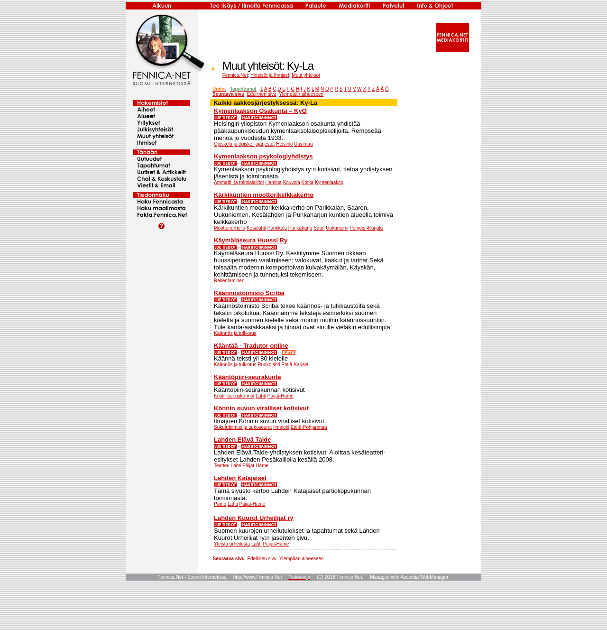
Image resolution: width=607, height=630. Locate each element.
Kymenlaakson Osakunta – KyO (260, 110)
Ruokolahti (269, 364)
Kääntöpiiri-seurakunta (247, 376)
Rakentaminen (229, 280)
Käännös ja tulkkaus (235, 333)
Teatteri (222, 465)
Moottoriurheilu (229, 228)
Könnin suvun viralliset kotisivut (261, 408)
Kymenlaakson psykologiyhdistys (263, 156)
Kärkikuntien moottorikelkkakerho (263, 194)
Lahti (261, 395)
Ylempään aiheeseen (301, 94)
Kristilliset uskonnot (234, 395)
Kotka (308, 182)
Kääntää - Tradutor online (251, 345)
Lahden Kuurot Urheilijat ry (254, 517)
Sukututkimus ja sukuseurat (243, 427)
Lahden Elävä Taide (242, 439)
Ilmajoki (281, 427)
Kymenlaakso (329, 182)
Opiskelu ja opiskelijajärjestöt (244, 144)
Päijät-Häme (280, 395)
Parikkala (277, 228)
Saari (318, 228)
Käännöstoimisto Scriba (249, 292)
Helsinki (284, 144)
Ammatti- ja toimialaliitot (239, 182)
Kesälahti (256, 228)
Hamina (273, 182)
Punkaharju (300, 228)
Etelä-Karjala (294, 364)
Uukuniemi (337, 228)
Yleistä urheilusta (232, 544)
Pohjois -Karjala (366, 228)
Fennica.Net (235, 75)
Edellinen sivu (261, 94)
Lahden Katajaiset (240, 478)
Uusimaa (303, 144)
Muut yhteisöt (306, 75)
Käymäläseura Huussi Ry (250, 240)
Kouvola (291, 182)
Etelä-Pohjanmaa (309, 427)
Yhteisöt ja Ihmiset (269, 75)
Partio (220, 504)
